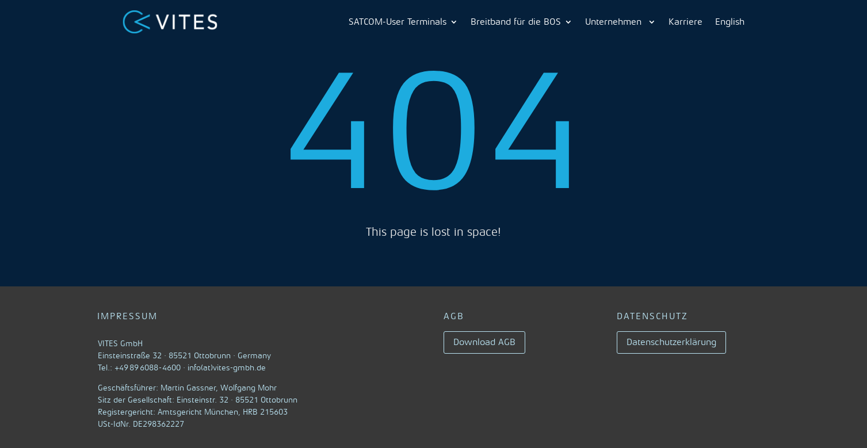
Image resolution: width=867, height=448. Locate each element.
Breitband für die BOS (516, 22)
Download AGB (484, 342)
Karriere (685, 22)
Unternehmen (614, 22)
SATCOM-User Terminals (397, 22)
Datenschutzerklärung (671, 342)
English (729, 22)
